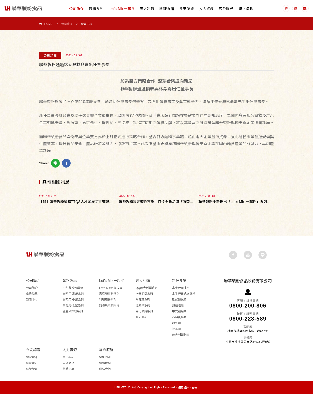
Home (46, 23)
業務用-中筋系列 (73, 299)
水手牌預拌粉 (181, 287)
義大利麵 (147, 9)
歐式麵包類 (179, 299)
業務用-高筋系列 (73, 293)
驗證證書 (32, 368)
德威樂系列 (143, 305)
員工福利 (68, 357)
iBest (195, 387)
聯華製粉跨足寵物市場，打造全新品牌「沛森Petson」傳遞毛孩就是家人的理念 (156, 201)
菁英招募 (68, 368)
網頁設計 (183, 387)
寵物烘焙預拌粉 (109, 305)
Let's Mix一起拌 (122, 9)
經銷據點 (105, 362)
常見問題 (105, 357)
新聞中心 (32, 299)
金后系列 (141, 317)
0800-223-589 (247, 318)
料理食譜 (167, 9)
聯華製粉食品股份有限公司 (23, 8)
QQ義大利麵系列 (146, 287)
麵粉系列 (96, 9)
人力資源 (206, 9)
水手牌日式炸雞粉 (183, 293)
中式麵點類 (179, 311)
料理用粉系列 (108, 299)
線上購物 (246, 9)
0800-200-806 (247, 305)
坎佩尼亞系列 (144, 293)
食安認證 (186, 9)
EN (305, 8)
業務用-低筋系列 (73, 305)
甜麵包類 (178, 305)
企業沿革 (32, 293)
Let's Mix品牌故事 (110, 287)
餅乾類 (176, 322)
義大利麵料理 (181, 334)
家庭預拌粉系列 (109, 293)
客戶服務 (226, 9)
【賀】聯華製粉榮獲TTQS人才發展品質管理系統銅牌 (77, 201)
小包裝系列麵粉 (73, 287)
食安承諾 (32, 357)
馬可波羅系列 (144, 311)
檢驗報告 (32, 362)
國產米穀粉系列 (73, 311)
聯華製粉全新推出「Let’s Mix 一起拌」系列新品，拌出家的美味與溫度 (236, 201)
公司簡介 (76, 9)
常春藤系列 (143, 299)
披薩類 (176, 328)
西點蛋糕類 (179, 317)
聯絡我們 (105, 368)
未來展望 (68, 362)
